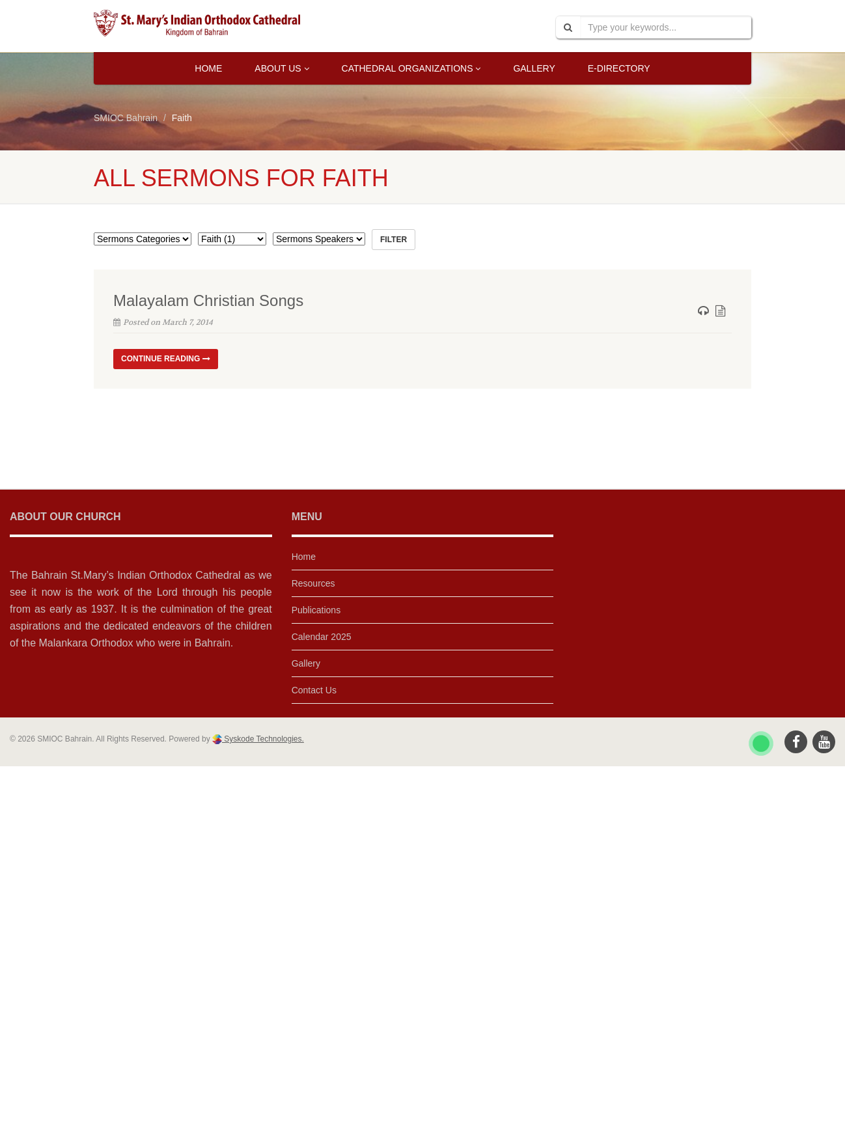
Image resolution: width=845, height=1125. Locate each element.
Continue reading (165, 358)
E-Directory (619, 68)
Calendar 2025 (322, 637)
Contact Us (314, 690)
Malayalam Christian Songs (208, 300)
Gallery (534, 68)
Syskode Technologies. (263, 738)
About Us (282, 68)
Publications (316, 610)
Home (208, 68)
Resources (313, 583)
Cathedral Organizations (411, 68)
